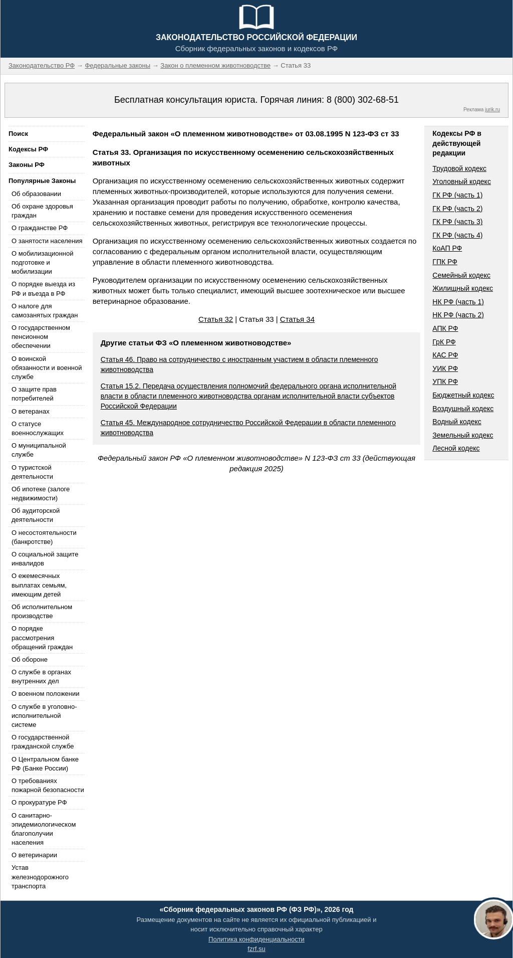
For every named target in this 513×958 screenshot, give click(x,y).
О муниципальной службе (39, 450)
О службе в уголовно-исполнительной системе (44, 715)
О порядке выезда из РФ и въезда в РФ (43, 288)
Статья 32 (215, 319)
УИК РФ (445, 368)
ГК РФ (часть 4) (457, 235)
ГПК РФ (444, 262)
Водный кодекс (456, 422)
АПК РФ (445, 328)
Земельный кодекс (462, 435)
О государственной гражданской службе (43, 741)
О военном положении (46, 693)
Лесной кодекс (455, 448)
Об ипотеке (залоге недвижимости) (41, 493)
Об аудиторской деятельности (36, 515)
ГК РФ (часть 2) (457, 209)
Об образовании (36, 194)
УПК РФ (445, 381)
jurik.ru (492, 109)
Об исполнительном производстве (42, 611)
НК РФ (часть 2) (458, 315)
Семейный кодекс (461, 275)
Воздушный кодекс (462, 409)
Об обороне (30, 659)
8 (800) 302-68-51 (363, 100)
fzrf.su (256, 948)
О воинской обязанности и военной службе (47, 367)
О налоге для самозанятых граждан (45, 310)
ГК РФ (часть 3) (457, 222)
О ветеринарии (34, 855)
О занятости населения (47, 241)
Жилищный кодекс (462, 288)
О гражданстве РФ (40, 228)
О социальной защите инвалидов (45, 558)
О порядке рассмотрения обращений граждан (42, 637)
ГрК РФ (443, 342)
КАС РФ (445, 355)
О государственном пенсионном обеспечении (41, 336)
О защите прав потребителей (34, 394)
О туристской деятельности (32, 472)
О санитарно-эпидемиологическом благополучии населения (44, 829)
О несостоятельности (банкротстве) (44, 537)
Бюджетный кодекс (463, 395)
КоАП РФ (447, 248)
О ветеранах (31, 411)
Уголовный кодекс (461, 181)
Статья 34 (297, 319)
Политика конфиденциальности (256, 939)
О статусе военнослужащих (38, 428)
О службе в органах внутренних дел (41, 676)
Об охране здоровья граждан (42, 211)
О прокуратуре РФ (39, 802)
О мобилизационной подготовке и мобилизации (42, 262)
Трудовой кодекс (459, 168)
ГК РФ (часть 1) (457, 195)
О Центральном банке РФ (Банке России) (45, 763)
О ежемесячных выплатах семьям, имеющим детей (39, 585)
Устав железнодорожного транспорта (40, 876)
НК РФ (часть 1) (458, 302)
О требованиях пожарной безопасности (48, 785)
